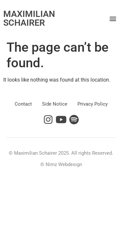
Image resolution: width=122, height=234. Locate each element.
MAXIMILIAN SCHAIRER (29, 18)
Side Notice (54, 104)
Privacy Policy (92, 104)
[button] (113, 18)
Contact (23, 104)
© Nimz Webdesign (61, 164)
